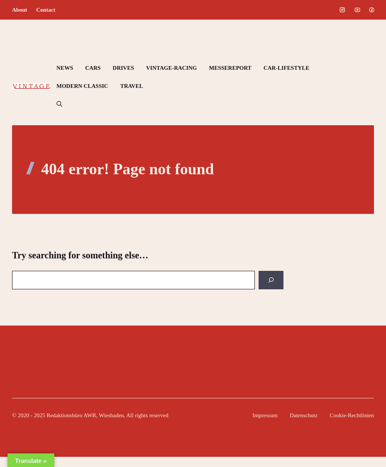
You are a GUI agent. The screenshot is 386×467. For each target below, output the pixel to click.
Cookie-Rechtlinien (352, 415)
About (19, 10)
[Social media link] (342, 10)
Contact (45, 10)
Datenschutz (303, 415)
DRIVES (123, 68)
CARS (93, 68)
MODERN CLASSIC (82, 86)
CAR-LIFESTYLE (286, 68)
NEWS (65, 68)
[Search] (271, 280)
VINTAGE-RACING (171, 68)
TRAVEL (131, 86)
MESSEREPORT (230, 68)
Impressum (265, 415)
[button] (59, 104)
